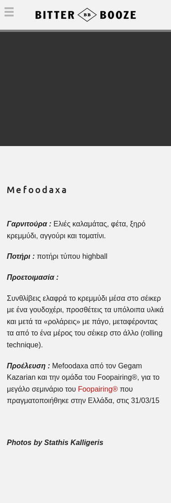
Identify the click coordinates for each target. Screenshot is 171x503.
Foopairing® (98, 389)
